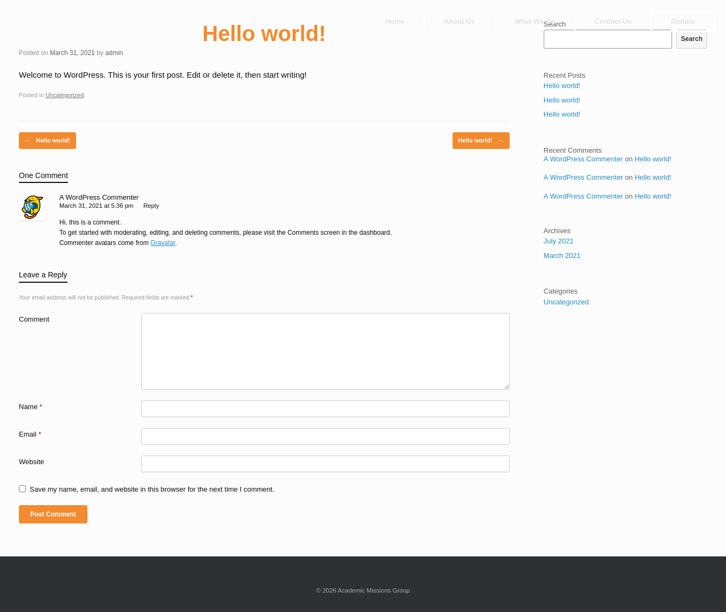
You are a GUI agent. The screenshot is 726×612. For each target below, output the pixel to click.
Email (30, 434)
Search (691, 39)
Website (31, 462)
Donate (683, 21)
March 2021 (562, 255)
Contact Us (613, 21)
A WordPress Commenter (99, 197)
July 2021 (559, 241)
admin (114, 53)
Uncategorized (64, 95)
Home (395, 21)
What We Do (535, 21)
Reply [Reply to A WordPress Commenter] (151, 205)
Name (30, 407)
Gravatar (162, 243)
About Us (459, 21)
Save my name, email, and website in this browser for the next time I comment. (152, 489)
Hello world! (47, 140)
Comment (34, 319)
